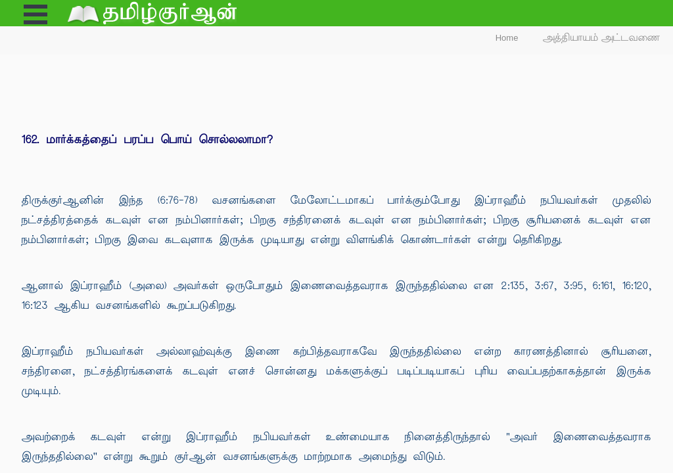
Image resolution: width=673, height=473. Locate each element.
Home (507, 38)
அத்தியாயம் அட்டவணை (602, 38)
